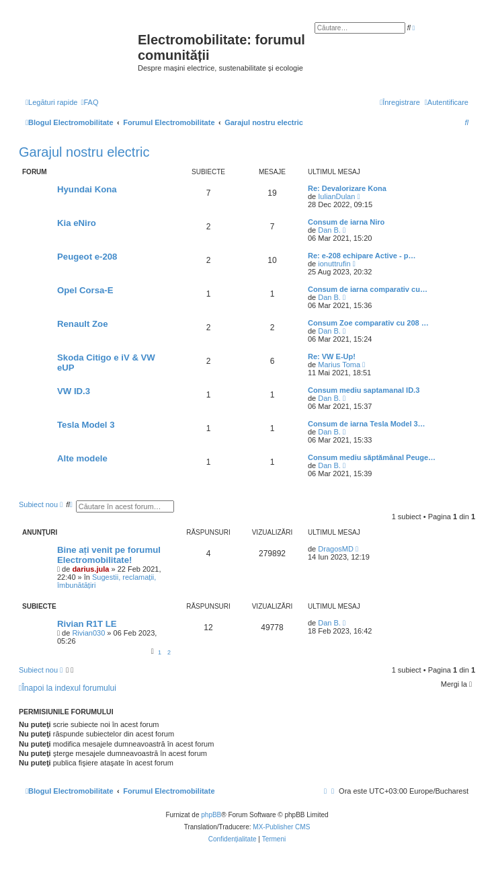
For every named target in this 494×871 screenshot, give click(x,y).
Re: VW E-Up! (332, 356)
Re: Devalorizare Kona (347, 188)
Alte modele (82, 458)
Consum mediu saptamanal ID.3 (363, 390)
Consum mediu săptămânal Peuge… (372, 457)
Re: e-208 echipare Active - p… (361, 256)
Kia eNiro (76, 223)
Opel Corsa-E (85, 290)
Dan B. (329, 230)
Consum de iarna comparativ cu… (367, 289)
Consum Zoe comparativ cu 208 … (368, 323)
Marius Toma (339, 365)
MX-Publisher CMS (281, 827)
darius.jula (90, 569)
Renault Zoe (82, 324)
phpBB (211, 815)
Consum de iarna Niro (346, 222)
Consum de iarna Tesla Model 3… (366, 424)
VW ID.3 (73, 391)
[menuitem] (89, 102)
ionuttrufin (334, 264)
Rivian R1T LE (87, 624)
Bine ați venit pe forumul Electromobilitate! (109, 555)
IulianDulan (336, 196)
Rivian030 (88, 633)
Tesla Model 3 (86, 425)
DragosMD (336, 549)
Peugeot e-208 (87, 257)
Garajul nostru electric (84, 152)
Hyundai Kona (87, 189)
